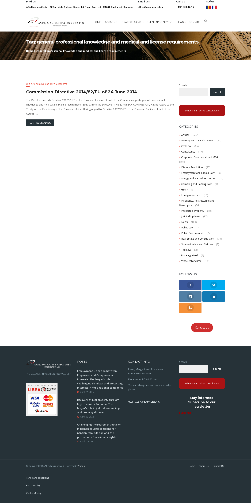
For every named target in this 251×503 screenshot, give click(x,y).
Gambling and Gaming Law (196, 184)
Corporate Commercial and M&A (199, 157)
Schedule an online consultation (202, 110)
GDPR (184, 189)
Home (97, 22)
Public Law (187, 227)
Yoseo (81, 465)
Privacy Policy (33, 485)
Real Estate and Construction (197, 238)
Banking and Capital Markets (51, 84)
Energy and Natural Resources (198, 178)
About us (111, 22)
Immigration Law (190, 195)
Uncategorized (189, 255)
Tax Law (186, 249)
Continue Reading (40, 122)
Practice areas (132, 22)
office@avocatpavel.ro (150, 7)
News (180, 22)
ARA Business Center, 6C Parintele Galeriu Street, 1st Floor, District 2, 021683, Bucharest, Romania (79, 7)
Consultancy (188, 151)
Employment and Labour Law (198, 172)
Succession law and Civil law (197, 244)
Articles (30, 84)
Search (183, 85)
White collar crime (191, 261)
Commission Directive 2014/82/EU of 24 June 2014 (81, 91)
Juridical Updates (190, 216)
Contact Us (202, 327)
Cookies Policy (33, 493)
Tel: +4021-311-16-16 (144, 402)
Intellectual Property (192, 210)
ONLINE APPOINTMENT (159, 22)
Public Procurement (192, 233)
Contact (194, 22)
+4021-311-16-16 (185, 7)
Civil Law (186, 146)
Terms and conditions (37, 477)
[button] (205, 22)
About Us (204, 465)
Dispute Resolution (192, 167)
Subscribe (185, 412)
